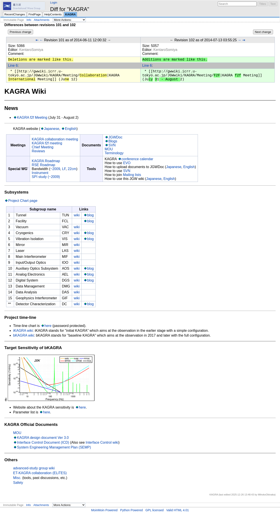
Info (28, 20)
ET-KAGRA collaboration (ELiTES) (40, 473)
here (47, 326)
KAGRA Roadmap (46, 161)
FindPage (34, 14)
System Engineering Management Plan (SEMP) (54, 447)
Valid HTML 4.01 (177, 510)
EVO (126, 163)
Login (53, 2)
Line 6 (13, 65)
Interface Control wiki (102, 442)
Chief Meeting (42, 147)
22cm (72, 169)
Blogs (112, 141)
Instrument (40, 173)
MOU (109, 149)
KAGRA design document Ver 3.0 (43, 437)
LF (64, 169)
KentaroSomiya (31, 50)
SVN (112, 145)
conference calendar (137, 159)
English (70, 129)
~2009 (55, 169)
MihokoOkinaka (266, 494)
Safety (18, 482)
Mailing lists (132, 175)
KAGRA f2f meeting (47, 143)
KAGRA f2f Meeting (32, 117)
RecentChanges (14, 14)
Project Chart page (22, 201)
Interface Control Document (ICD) (43, 442)
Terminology (114, 153)
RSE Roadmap (43, 165)
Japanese (51, 129)
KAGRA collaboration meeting (55, 139)
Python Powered (131, 510)
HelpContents (53, 14)
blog (90, 215)
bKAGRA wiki (23, 335)
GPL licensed (154, 510)
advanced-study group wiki (34, 468)
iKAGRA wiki (23, 330)
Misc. (17, 478)
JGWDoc (115, 137)
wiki (77, 215)
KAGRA (70, 14)
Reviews (38, 151)
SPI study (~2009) (46, 177)
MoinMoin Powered (104, 510)
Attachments (41, 20)
